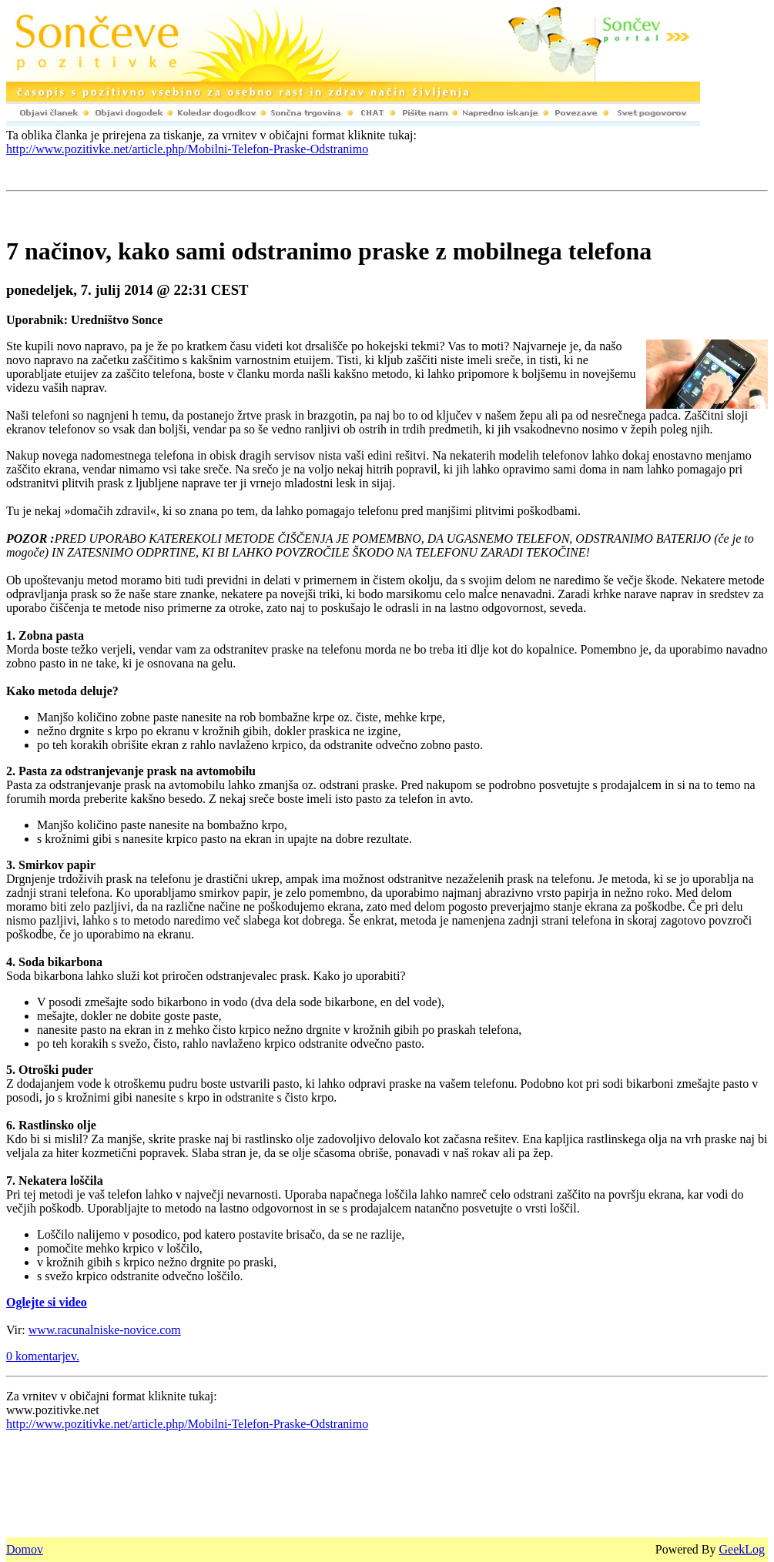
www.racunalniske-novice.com (104, 1329)
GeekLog (742, 1549)
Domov (24, 1549)
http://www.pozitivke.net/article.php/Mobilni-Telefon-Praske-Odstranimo (187, 149)
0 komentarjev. (42, 1356)
